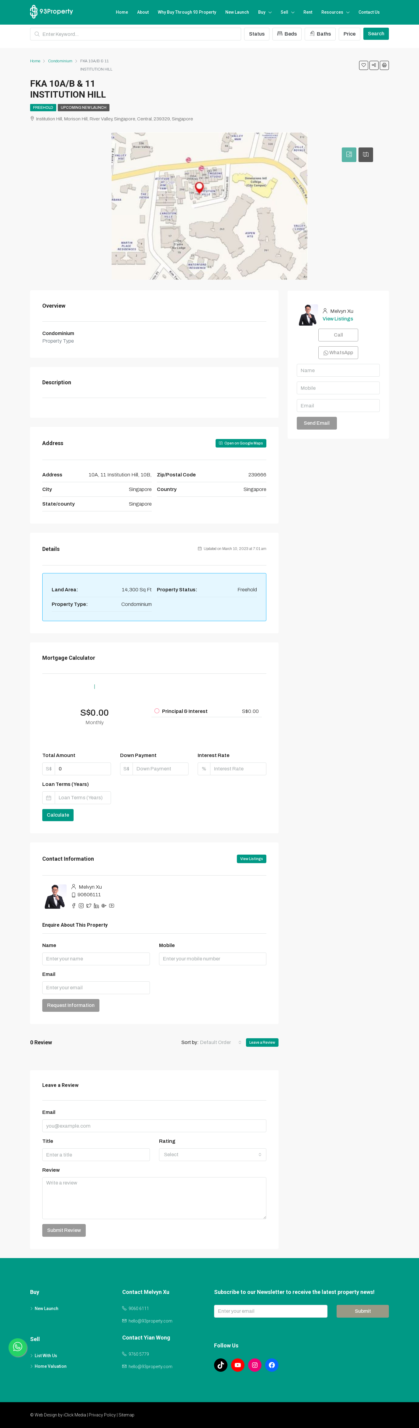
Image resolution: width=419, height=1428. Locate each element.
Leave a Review (262, 1042)
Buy (261, 12)
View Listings (251, 859)
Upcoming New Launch (83, 107)
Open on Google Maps (241, 443)
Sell (284, 12)
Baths (320, 33)
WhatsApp (338, 352)
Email (48, 974)
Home (122, 12)
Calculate (58, 815)
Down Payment (138, 755)
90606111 (89, 894)
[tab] (349, 154)
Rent (307, 12)
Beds (287, 33)
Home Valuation (51, 1366)
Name (49, 945)
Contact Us (369, 12)
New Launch (237, 12)
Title (47, 1141)
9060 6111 (139, 1308)
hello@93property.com (150, 1321)
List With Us (46, 1355)
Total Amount (58, 755)
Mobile (167, 945)
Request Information (71, 1005)
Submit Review (64, 1230)
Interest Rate (214, 755)
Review (51, 1170)
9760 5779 (139, 1354)
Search (376, 33)
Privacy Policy (102, 1414)
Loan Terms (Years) (65, 784)
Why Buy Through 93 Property (187, 12)
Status (257, 33)
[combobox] (220, 1042)
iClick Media (75, 1414)
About (143, 12)
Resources (332, 12)
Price (349, 33)
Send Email (317, 423)
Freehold (43, 107)
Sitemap (126, 1414)
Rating (167, 1141)
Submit (363, 1311)
